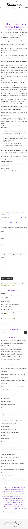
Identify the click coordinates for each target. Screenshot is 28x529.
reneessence (22, 212)
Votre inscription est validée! (8, 482)
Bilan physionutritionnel (7, 475)
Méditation (3, 435)
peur (17, 212)
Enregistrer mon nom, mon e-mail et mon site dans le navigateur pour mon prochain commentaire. (13, 253)
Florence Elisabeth (5, 212)
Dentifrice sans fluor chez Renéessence (11, 448)
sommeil (4, 214)
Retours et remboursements (8, 460)
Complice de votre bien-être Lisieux (9, 414)
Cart (2, 407)
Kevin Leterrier (4, 374)
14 (2, 211)
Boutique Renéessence (6, 401)
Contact (3, 417)
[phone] (14, 1)
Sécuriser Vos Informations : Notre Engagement (12, 469)
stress (9, 214)
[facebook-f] (10, 1)
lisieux (12, 212)
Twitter (12, 522)
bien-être (7, 211)
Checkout (3, 410)
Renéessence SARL (11, 318)
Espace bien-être (5, 426)
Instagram (16, 522)
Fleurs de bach (14, 211)
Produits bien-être (5, 451)
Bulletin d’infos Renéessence (8, 404)
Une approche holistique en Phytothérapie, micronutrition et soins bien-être (12, 421)
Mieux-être (8, 22)
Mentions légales (5, 438)
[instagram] (12, 1)
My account (4, 441)
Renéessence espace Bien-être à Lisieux (10, 457)
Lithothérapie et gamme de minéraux (10, 432)
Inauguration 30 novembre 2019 (8, 429)
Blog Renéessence (5, 398)
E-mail (3, 238)
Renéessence (14, 4)
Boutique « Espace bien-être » (9, 454)
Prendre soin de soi (5, 444)
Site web (3, 244)
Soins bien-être (4, 472)
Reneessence (6, 217)
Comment (3, 257)
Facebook (8, 522)
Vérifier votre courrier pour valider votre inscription (13, 479)
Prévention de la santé (19, 22)
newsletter (11, 324)
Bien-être (11, 20)
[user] (16, 1)
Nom (2, 231)
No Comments (18, 29)
